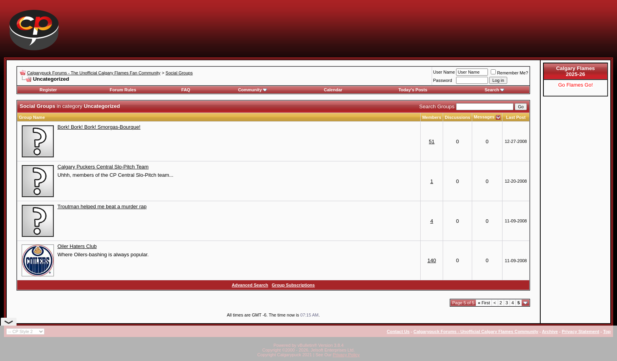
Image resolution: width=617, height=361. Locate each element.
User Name (444, 72)
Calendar (333, 89)
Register (48, 89)
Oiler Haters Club (77, 246)
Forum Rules (123, 89)
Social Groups (179, 72)
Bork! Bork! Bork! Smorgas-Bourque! (98, 127)
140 (431, 260)
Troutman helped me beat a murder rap (101, 206)
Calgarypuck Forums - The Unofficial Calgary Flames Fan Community (94, 72)
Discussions (457, 117)
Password (442, 80)
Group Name (32, 117)
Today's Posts (412, 89)
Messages (484, 117)
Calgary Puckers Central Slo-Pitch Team (103, 167)
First (484, 302)
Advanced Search (250, 285)
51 (431, 141)
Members (431, 117)
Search (495, 89)
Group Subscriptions (293, 285)
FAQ (185, 89)
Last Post (516, 117)
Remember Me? (509, 72)
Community (253, 89)
